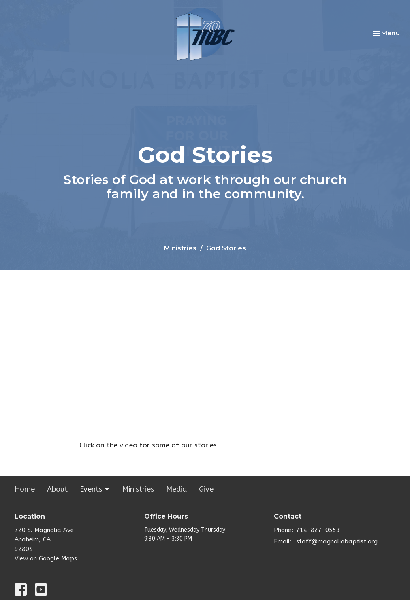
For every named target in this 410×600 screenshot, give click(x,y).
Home (25, 489)
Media (176, 489)
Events (95, 489)
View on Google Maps (46, 558)
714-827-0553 (318, 530)
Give (206, 489)
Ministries (180, 248)
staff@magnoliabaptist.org (337, 541)
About (57, 489)
